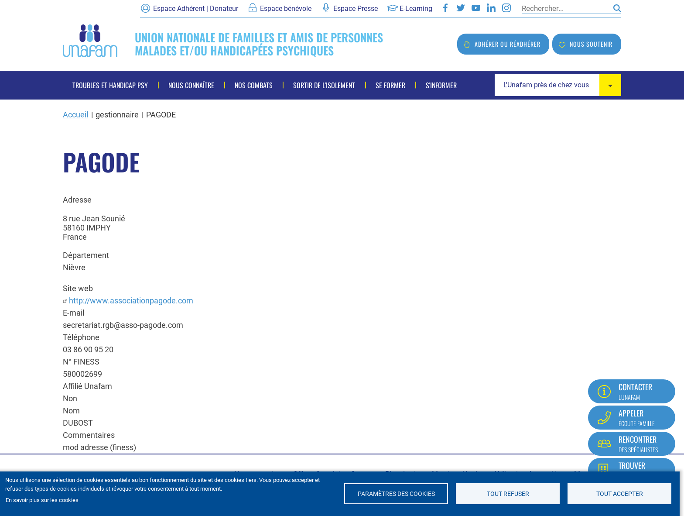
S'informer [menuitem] (441, 85)
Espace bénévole (285, 8)
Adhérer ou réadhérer (507, 43)
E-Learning (416, 8)
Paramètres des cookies (396, 493)
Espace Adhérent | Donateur (195, 8)
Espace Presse (355, 8)
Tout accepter (619, 493)
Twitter (460, 7)
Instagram (506, 7)
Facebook (445, 7)
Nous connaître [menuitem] (191, 85)
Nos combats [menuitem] (254, 85)
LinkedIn (491, 7)
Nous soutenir (591, 43)
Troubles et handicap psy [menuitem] (110, 85)
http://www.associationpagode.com (131, 300)
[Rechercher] (565, 8)
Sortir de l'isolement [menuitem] (324, 85)
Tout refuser (508, 493)
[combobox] (558, 85)
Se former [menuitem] (390, 85)
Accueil (75, 114)
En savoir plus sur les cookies (42, 500)
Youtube (476, 7)
